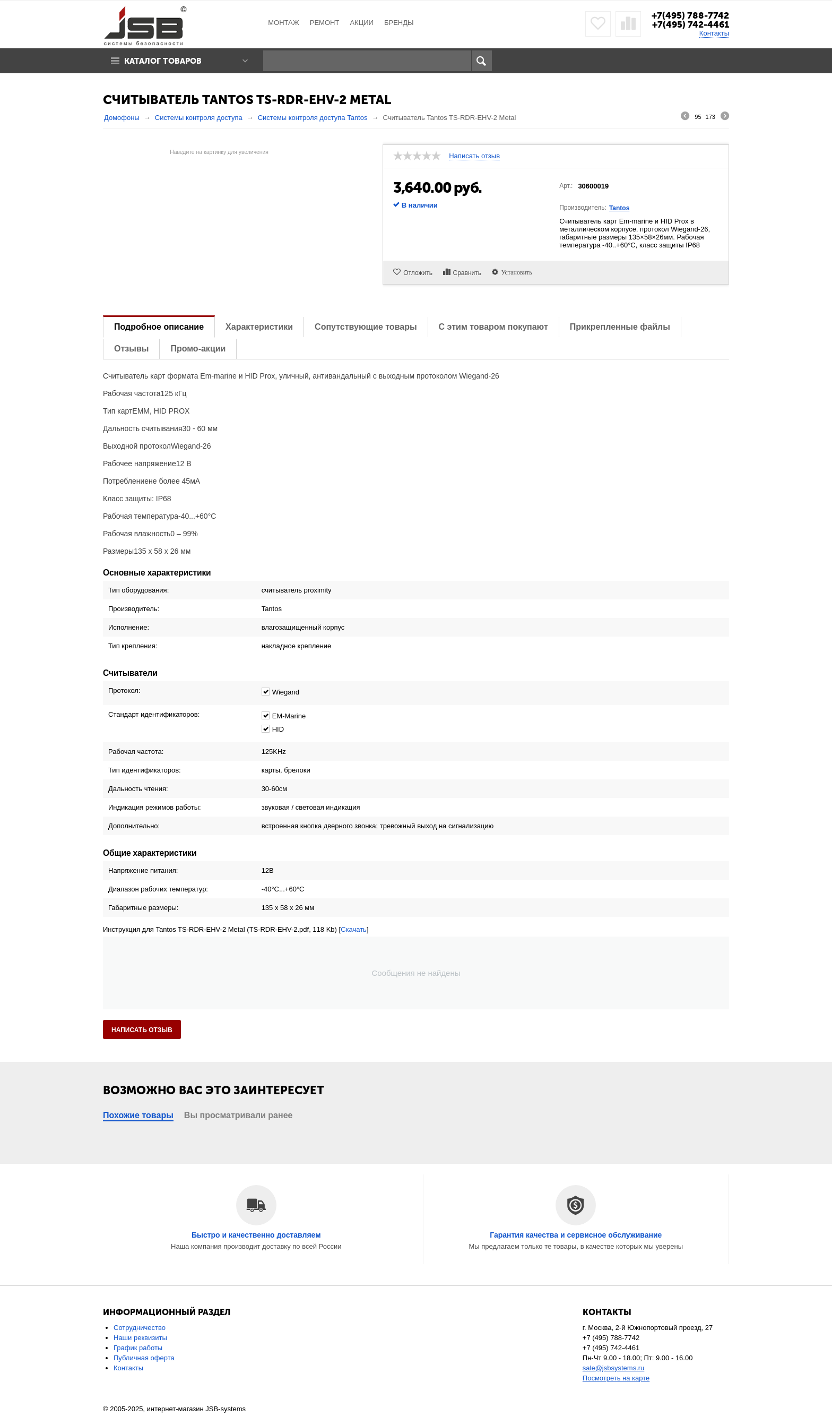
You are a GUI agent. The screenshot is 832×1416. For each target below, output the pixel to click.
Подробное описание (159, 326)
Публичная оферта (144, 1358)
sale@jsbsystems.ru (614, 1368)
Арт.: (566, 186)
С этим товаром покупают (493, 326)
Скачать (354, 929)
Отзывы (131, 348)
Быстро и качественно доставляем (256, 1235)
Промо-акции (198, 348)
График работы (138, 1348)
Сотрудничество (140, 1328)
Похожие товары (138, 1115)
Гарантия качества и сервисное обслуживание (576, 1235)
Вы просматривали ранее (238, 1115)
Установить (515, 272)
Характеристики (259, 326)
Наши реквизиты (140, 1338)
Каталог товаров (163, 61)
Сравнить (467, 273)
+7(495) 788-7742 (690, 15)
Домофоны (122, 118)
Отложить (417, 273)
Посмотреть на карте (616, 1378)
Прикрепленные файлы (620, 326)
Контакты (714, 33)
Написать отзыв (474, 156)
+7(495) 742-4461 (690, 24)
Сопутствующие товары (366, 326)
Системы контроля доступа (198, 118)
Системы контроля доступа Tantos (313, 118)
